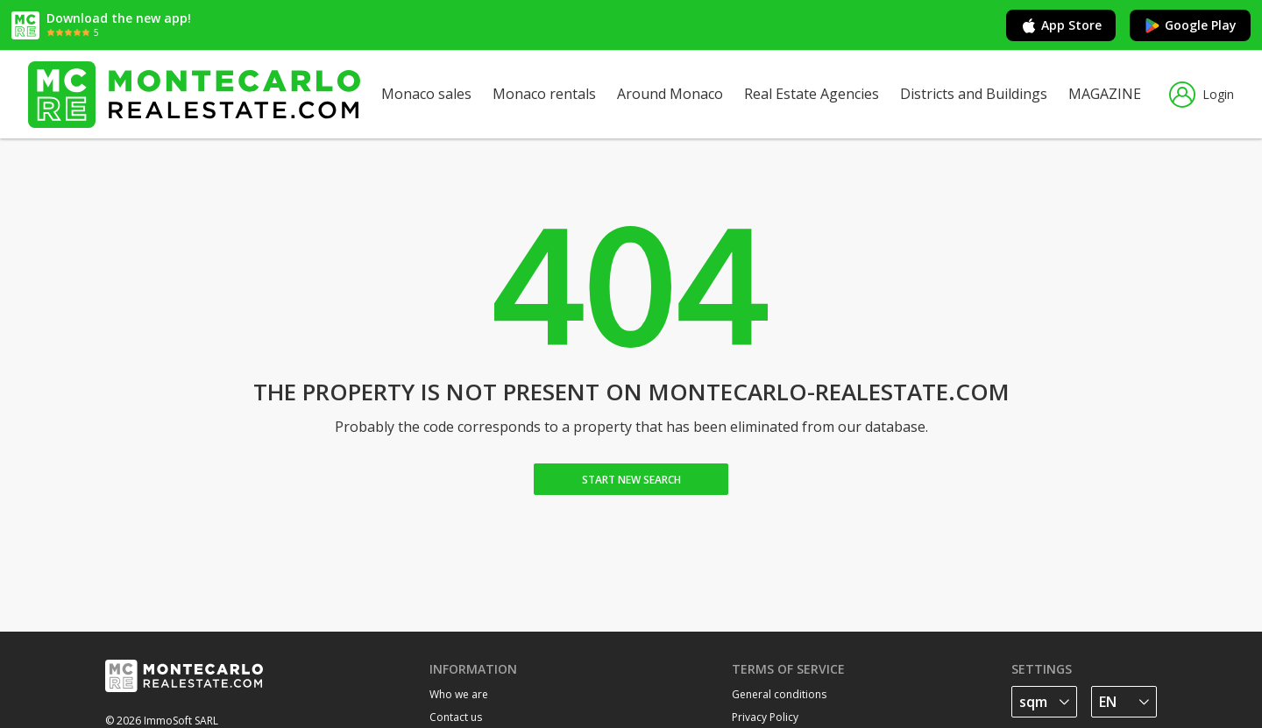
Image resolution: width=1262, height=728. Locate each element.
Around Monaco (670, 93)
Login (1201, 94)
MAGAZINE (1104, 93)
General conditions (779, 694)
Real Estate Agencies (811, 93)
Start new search (631, 479)
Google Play (1190, 25)
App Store (1061, 25)
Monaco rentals (544, 93)
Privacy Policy (765, 717)
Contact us (455, 717)
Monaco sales (426, 93)
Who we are (458, 694)
